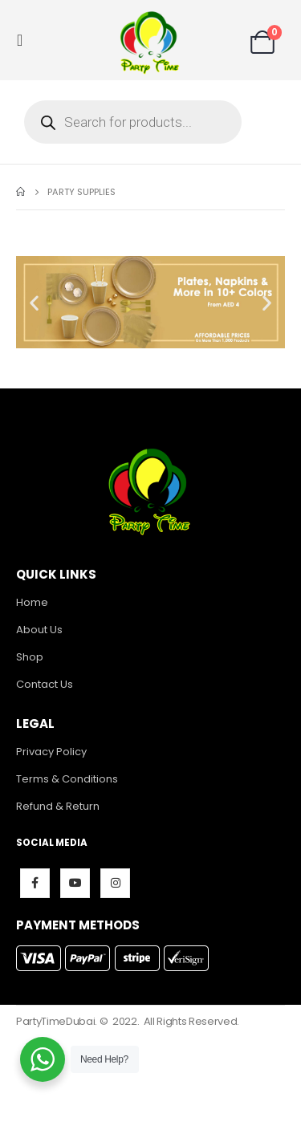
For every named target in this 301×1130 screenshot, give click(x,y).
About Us (39, 629)
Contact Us (44, 684)
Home (32, 602)
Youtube (75, 883)
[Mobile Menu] (24, 40)
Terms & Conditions (67, 779)
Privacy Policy (51, 751)
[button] (34, 302)
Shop (29, 657)
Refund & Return (58, 806)
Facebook (35, 883)
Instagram (115, 883)
